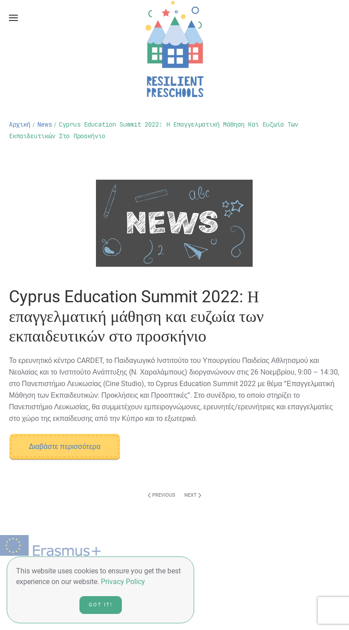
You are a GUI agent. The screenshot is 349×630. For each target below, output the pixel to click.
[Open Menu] (13, 18)
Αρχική (19, 124)
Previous (161, 495)
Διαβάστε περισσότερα (64, 446)
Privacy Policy (123, 581)
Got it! (100, 605)
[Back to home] (174, 49)
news (44, 124)
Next (192, 495)
